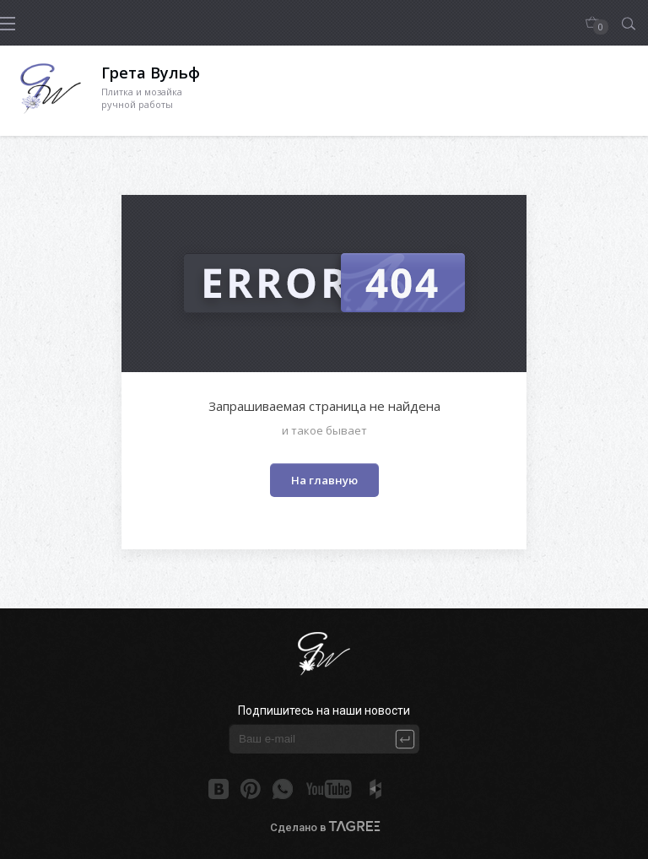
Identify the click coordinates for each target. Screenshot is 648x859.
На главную (324, 480)
